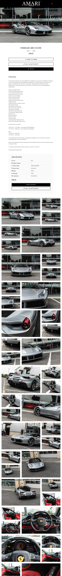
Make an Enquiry (31, 184)
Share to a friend (31, 59)
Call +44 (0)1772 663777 (31, 64)
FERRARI (31, 69)
